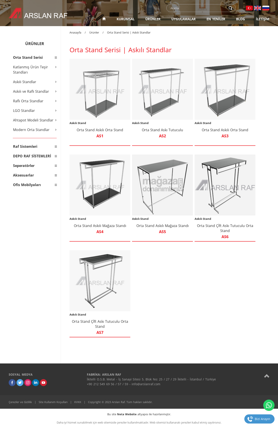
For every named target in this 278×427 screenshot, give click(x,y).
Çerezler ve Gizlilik (20, 402)
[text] (198, 8)
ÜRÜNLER (153, 19)
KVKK (77, 402)
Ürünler (94, 32)
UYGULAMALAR (183, 19)
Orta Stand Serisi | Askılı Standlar (129, 32)
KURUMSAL (125, 19)
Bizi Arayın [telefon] (262, 419)
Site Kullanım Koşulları (53, 402)
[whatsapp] (269, 405)
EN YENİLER (216, 19)
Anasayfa (75, 32)
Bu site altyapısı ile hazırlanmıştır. (139, 414)
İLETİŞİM (262, 19)
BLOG (240, 19)
